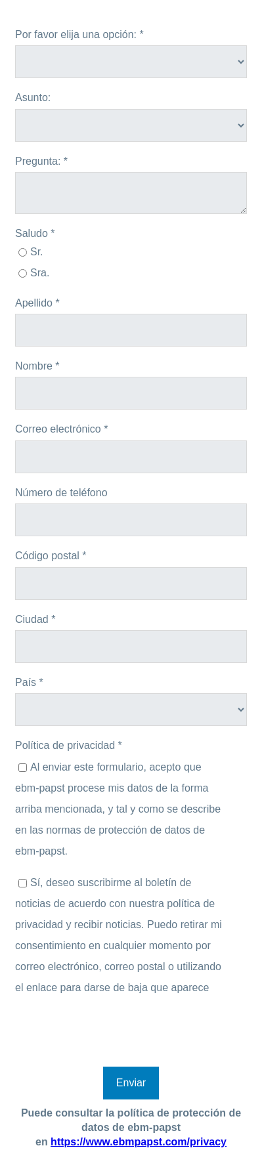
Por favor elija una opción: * (79, 34)
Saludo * (35, 233)
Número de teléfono (61, 492)
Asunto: (33, 97)
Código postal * (51, 555)
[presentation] (115, 1034)
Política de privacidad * (68, 745)
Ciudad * (35, 619)
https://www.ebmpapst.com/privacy (139, 1141)
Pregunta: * (41, 161)
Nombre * (37, 366)
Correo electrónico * (61, 429)
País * (29, 682)
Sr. (36, 251)
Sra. (39, 272)
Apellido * (37, 303)
